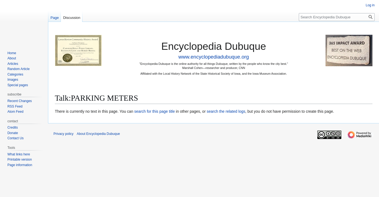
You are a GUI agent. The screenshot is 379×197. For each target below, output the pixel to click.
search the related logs (226, 111)
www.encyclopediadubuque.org (213, 57)
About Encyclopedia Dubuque (98, 134)
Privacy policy (63, 134)
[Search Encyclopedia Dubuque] (337, 17)
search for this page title (154, 111)
